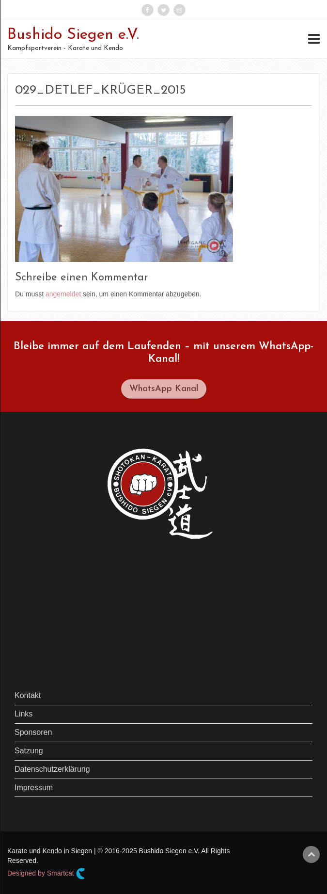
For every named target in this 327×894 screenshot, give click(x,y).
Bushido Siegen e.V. (73, 35)
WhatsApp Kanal (163, 391)
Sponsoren (33, 732)
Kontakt (28, 695)
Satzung (29, 751)
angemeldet (63, 294)
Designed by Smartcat (46, 873)
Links (23, 714)
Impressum (34, 787)
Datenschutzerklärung (52, 769)
